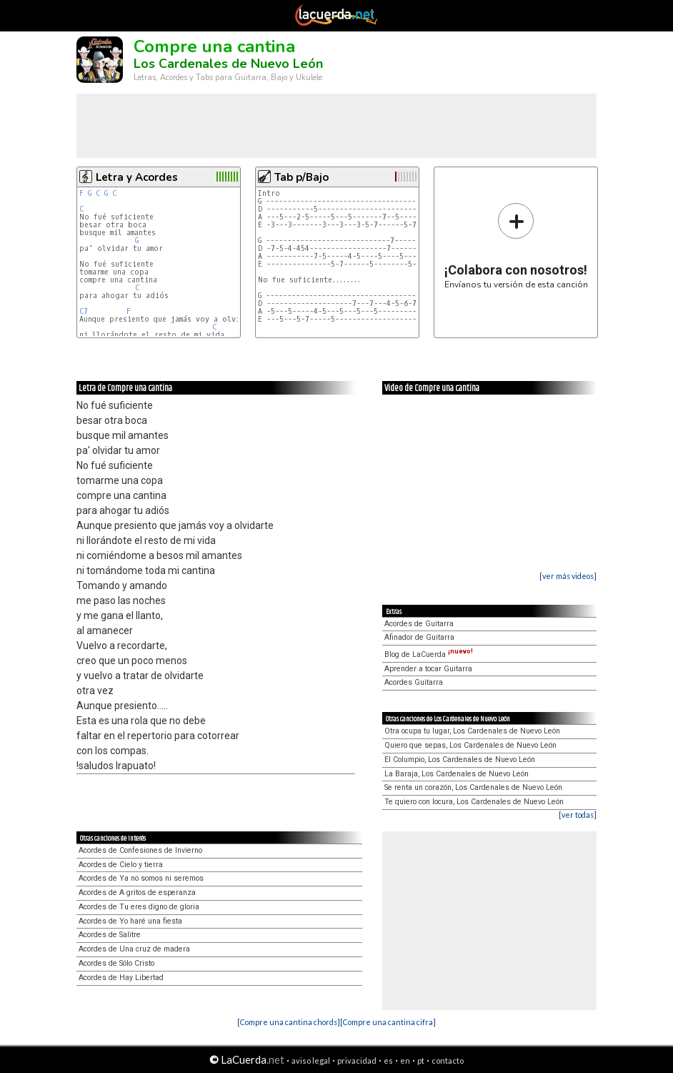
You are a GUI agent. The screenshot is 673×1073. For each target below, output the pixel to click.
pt (420, 1060)
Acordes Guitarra (413, 682)
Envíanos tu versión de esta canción (516, 245)
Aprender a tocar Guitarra (428, 668)
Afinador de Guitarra (419, 637)
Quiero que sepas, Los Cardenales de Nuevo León (470, 745)
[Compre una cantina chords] (288, 1022)
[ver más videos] (568, 575)
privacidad (357, 1060)
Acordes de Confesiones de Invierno (140, 850)
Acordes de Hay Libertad (121, 977)
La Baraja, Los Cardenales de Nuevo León (456, 773)
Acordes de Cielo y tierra (121, 864)
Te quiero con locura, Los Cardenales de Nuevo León (474, 801)
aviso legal (310, 1060)
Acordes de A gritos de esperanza (137, 892)
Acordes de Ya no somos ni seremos (141, 878)
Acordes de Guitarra (419, 623)
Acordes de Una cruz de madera (134, 949)
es (388, 1060)
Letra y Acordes (137, 177)
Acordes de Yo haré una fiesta (130, 921)
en (405, 1060)
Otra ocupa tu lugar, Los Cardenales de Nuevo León (472, 731)
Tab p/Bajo (301, 177)
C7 (83, 311)
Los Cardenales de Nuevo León (228, 63)
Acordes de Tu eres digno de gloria (139, 906)
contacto (448, 1060)
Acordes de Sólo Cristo (116, 963)
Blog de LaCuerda (428, 654)
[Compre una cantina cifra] (388, 1022)
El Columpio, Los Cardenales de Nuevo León (459, 759)
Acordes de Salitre (110, 934)
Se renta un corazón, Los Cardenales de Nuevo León (473, 787)
